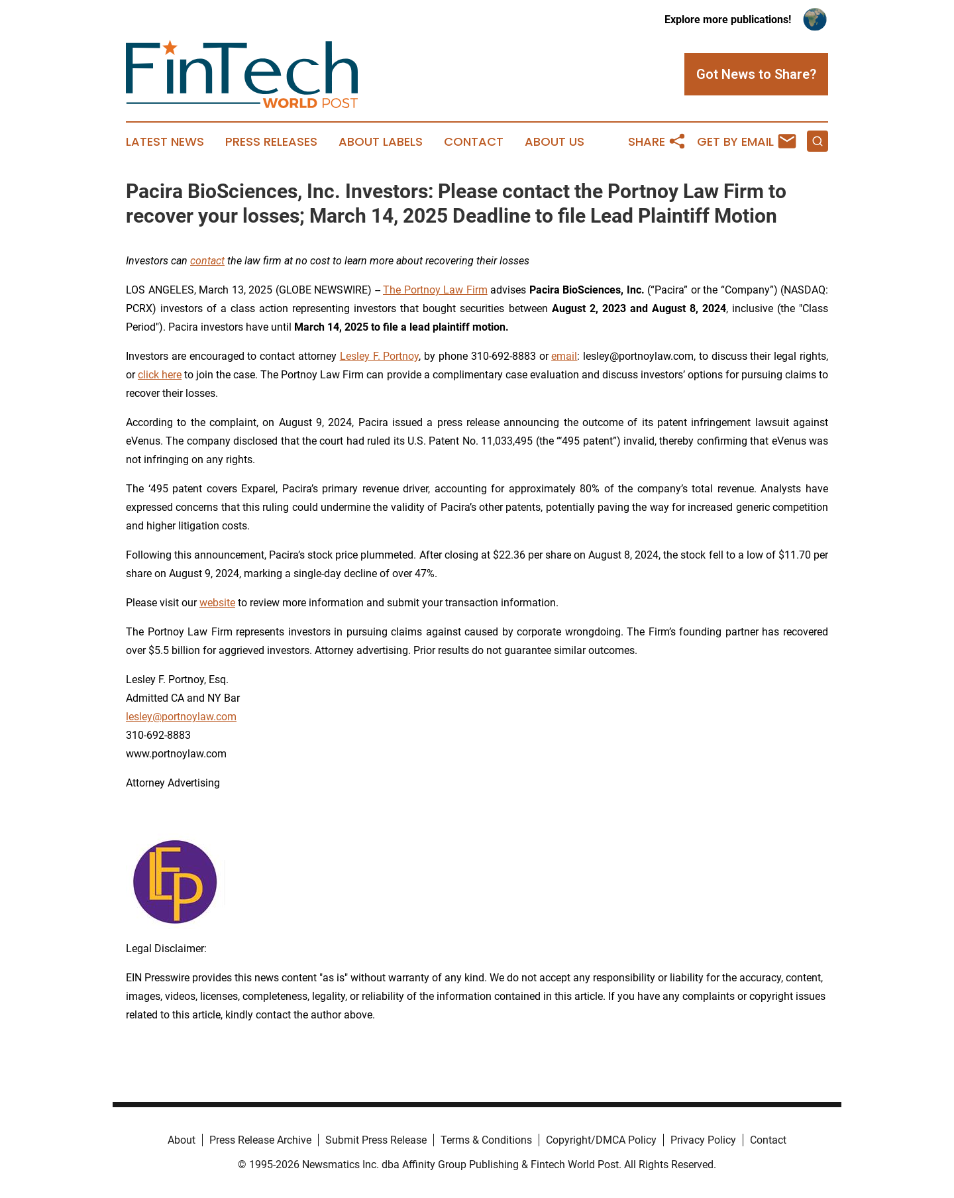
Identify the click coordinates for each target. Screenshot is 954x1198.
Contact (474, 142)
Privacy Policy (703, 1140)
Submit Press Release (376, 1140)
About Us (554, 142)
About (181, 1140)
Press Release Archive (260, 1140)
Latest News (165, 142)
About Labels (381, 142)
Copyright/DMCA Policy (601, 1140)
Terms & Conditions (486, 1140)
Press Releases (271, 142)
